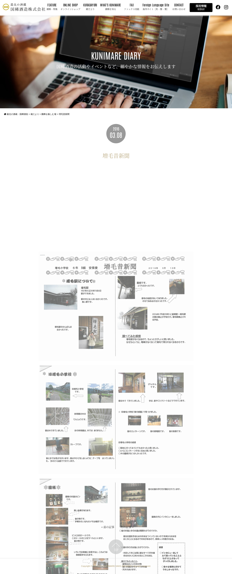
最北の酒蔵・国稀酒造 (16, 114)
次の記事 (125, 528)
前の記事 (108, 528)
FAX (131, 7)
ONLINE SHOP (70, 7)
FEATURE (52, 7)
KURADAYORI (90, 7)
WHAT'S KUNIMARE (110, 7)
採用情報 (201, 7)
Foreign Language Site (155, 7)
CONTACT (178, 7)
